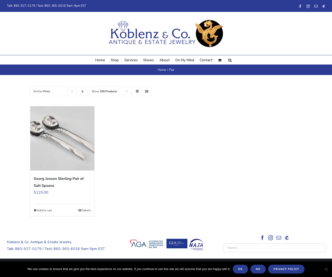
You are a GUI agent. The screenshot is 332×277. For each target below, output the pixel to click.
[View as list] (146, 91)
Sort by (41, 91)
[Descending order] (82, 91)
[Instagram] (270, 238)
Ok (240, 269)
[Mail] (278, 238)
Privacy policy (286, 269)
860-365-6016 (55, 6)
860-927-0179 (24, 6)
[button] (230, 60)
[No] (326, 269)
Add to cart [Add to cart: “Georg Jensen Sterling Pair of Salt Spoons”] (44, 210)
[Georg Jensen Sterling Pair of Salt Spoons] (62, 138)
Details (86, 210)
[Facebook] (262, 238)
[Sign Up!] (287, 238)
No (258, 269)
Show (104, 91)
